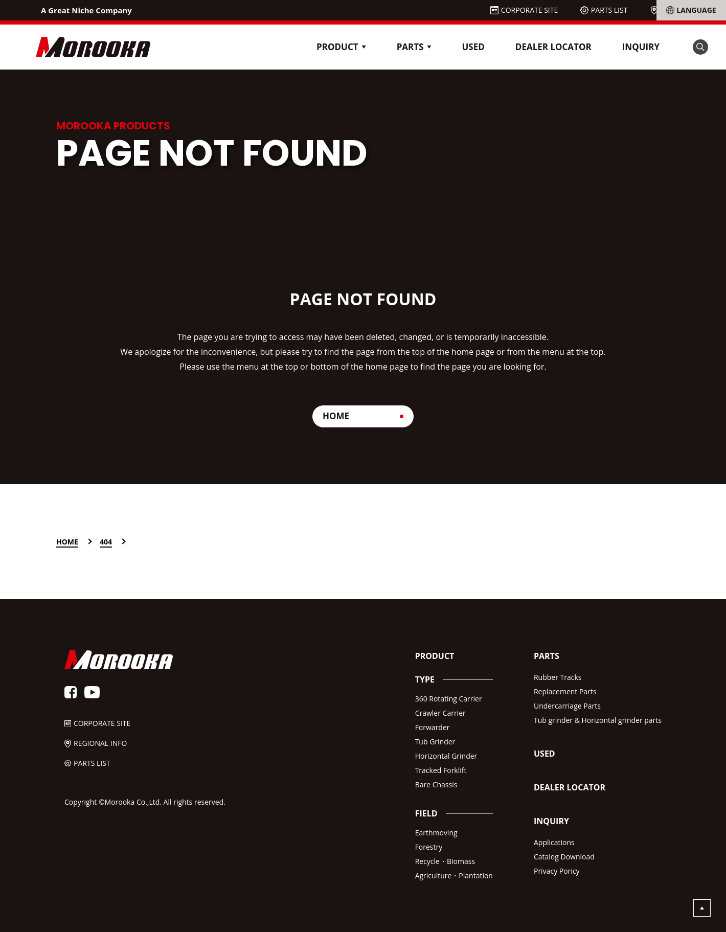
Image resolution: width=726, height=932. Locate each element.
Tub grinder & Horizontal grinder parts (598, 720)
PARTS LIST (609, 10)
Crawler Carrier (440, 713)
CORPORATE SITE (529, 10)
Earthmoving (436, 832)
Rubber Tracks (558, 677)
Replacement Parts (565, 691)
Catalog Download (564, 856)
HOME (336, 416)
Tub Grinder (435, 741)
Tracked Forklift (441, 770)
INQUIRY (641, 47)
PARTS (546, 656)
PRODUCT (435, 656)
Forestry (429, 847)
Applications (554, 842)
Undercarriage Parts (567, 706)
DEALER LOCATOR (553, 47)
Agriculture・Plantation (454, 875)
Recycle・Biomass (445, 861)
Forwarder (432, 727)
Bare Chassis (436, 784)
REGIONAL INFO (687, 10)
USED (473, 47)
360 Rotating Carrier (448, 698)
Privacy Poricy (557, 871)
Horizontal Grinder (446, 756)
